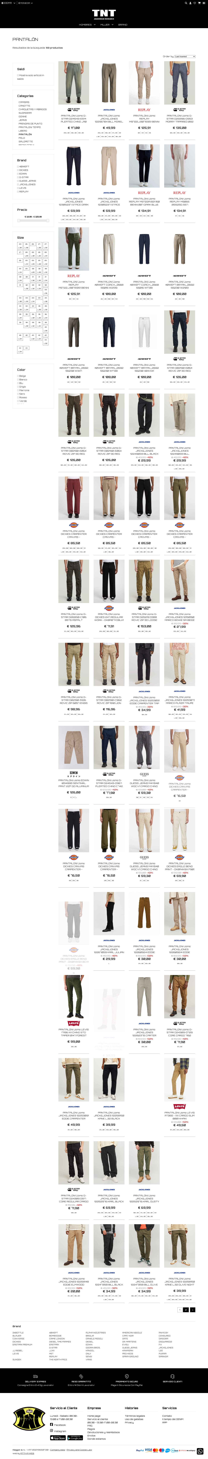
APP (164, 1422)
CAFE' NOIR (128, 1336)
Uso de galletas (134, 1419)
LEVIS (16, 1354)
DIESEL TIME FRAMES (60, 1342)
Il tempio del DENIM (172, 1419)
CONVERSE (18, 1339)
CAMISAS (24, 102)
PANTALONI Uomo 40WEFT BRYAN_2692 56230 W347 (73, 382)
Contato (167, 1416)
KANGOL (90, 1351)
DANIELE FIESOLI (94, 1339)
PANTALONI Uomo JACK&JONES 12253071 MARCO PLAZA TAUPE (180, 714)
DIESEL (89, 1342)
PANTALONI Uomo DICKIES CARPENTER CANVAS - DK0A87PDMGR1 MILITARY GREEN (180, 551)
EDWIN (89, 1345)
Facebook (60, 1425)
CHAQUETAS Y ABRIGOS (33, 109)
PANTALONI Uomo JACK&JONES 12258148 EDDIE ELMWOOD (74, 1296)
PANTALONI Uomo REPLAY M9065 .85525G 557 (180, 216)
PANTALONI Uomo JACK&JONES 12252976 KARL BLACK (109, 1213)
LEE (161, 1351)
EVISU (125, 1345)
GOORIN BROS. (93, 1348)
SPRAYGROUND (130, 1357)
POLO (22, 138)
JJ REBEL (18, 1351)
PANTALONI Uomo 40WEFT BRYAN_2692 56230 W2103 (179, 299)
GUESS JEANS (129, 1348)
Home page (94, 1416)
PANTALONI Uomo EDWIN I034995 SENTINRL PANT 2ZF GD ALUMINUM (73, 797)
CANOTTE (24, 106)
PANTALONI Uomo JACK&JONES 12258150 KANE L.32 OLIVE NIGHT (179, 1296)
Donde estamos (97, 1439)
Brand (122, 24)
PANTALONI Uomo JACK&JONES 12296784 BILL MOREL (109, 118)
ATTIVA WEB (27, 1453)
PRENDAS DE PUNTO (30, 123)
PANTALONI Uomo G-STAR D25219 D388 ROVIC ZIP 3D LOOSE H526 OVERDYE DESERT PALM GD (144, 634)
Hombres (85, 24)
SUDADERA (25, 113)
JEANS (23, 120)
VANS (89, 1360)
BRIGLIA (90, 1336)
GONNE (23, 116)
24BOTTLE (18, 1333)
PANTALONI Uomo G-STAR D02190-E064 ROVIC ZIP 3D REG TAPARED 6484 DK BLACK (109, 468)
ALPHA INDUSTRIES (96, 1333)
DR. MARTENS (129, 1342)
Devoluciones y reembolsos (104, 1432)
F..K (160, 1345)
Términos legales (135, 1416)
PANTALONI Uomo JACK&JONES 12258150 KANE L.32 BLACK (109, 1130)
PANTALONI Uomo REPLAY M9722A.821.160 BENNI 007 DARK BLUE (144, 216)
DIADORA (163, 1339)
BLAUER (17, 1336)
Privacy (129, 1422)
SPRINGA (163, 1357)
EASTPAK (54, 1345)
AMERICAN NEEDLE (132, 1333)
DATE (125, 1339)
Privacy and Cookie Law (79, 1450)
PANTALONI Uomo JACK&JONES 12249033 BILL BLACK (144, 465)
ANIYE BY (163, 1333)
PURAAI (163, 1354)
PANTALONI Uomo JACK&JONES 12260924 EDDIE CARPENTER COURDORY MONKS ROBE (144, 966)
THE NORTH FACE (58, 1360)
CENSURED (164, 1336)
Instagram (60, 1431)
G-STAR (53, 1348)
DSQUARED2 (165, 1342)
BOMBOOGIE (55, 1336)
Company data (57, 1450)
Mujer (105, 24)
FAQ (90, 1426)
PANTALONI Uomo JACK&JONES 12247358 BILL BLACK (109, 1296)
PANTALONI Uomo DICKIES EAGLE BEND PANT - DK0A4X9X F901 (179, 880)
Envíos (91, 1435)
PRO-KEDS (127, 1354)
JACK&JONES (166, 1348)
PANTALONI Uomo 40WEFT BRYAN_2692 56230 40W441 (144, 382)
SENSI (89, 1357)
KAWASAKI (127, 1351)
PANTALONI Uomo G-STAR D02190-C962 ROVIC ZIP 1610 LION (109, 714)
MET (51, 1354)
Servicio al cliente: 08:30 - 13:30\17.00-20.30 (103, 1421)
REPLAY (53, 1357)
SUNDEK (17, 1360)
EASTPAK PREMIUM (22, 1345)
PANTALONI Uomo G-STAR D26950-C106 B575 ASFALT (73, 631)
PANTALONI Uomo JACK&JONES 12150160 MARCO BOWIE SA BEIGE (180, 631)
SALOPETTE (26, 141)
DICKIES (17, 1342)
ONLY (88, 1354)
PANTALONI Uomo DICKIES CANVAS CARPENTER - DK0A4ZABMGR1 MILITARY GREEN (109, 883)
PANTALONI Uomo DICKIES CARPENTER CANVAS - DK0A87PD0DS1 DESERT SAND (109, 551)
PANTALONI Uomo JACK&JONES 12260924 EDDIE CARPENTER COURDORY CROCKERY (179, 966)
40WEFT (53, 1333)
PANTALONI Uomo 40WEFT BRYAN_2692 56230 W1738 (108, 382)
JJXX (52, 1351)
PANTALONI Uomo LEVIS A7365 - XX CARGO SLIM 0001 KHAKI (180, 1130)
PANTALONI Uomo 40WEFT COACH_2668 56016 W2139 (108, 299)
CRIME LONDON (57, 1339)
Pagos (91, 1429)
